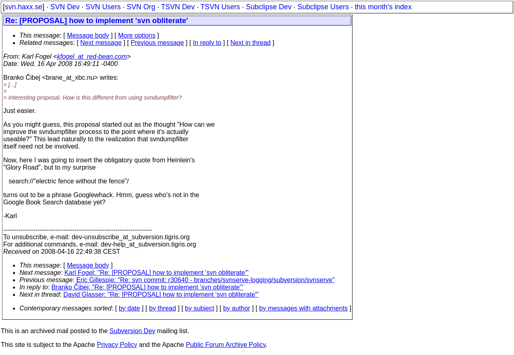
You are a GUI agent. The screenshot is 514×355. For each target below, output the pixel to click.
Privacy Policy (117, 344)
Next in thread (250, 42)
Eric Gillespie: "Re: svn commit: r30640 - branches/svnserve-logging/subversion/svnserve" (205, 279)
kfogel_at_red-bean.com (92, 56)
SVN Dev (64, 7)
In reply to (207, 42)
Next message (100, 42)
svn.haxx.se (23, 7)
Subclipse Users (323, 7)
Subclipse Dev (268, 7)
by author (236, 308)
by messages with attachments (303, 308)
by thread (162, 308)
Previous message (157, 42)
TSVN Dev (178, 7)
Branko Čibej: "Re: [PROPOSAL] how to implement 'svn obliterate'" (147, 287)
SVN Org (141, 7)
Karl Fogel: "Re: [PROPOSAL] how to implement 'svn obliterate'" (156, 272)
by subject (199, 308)
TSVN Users (220, 7)
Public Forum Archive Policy (225, 344)
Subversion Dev (132, 330)
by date (129, 308)
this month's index (383, 7)
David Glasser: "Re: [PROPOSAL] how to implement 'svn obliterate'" (161, 294)
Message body (88, 35)
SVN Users (103, 7)
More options (137, 35)
